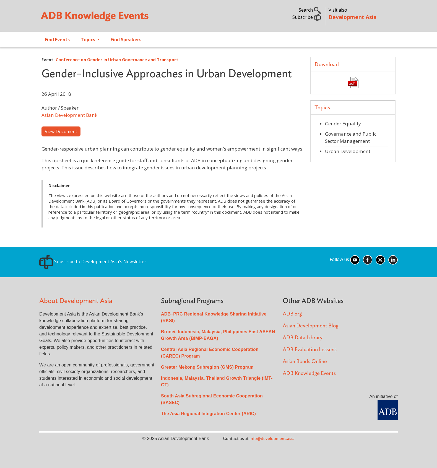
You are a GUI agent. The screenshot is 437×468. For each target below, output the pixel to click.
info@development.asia (272, 438)
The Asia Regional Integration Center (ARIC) (208, 413)
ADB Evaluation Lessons (310, 349)
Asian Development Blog (310, 326)
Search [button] (310, 10)
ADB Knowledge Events (309, 373)
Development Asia (352, 17)
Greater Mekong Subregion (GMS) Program (207, 367)
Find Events (57, 40)
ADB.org (292, 314)
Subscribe (306, 17)
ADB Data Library (302, 337)
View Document (61, 131)
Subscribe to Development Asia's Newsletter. (93, 261)
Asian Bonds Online (305, 361)
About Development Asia (75, 301)
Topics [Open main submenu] (88, 40)
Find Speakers (126, 40)
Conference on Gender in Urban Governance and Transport (117, 59)
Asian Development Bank (69, 115)
